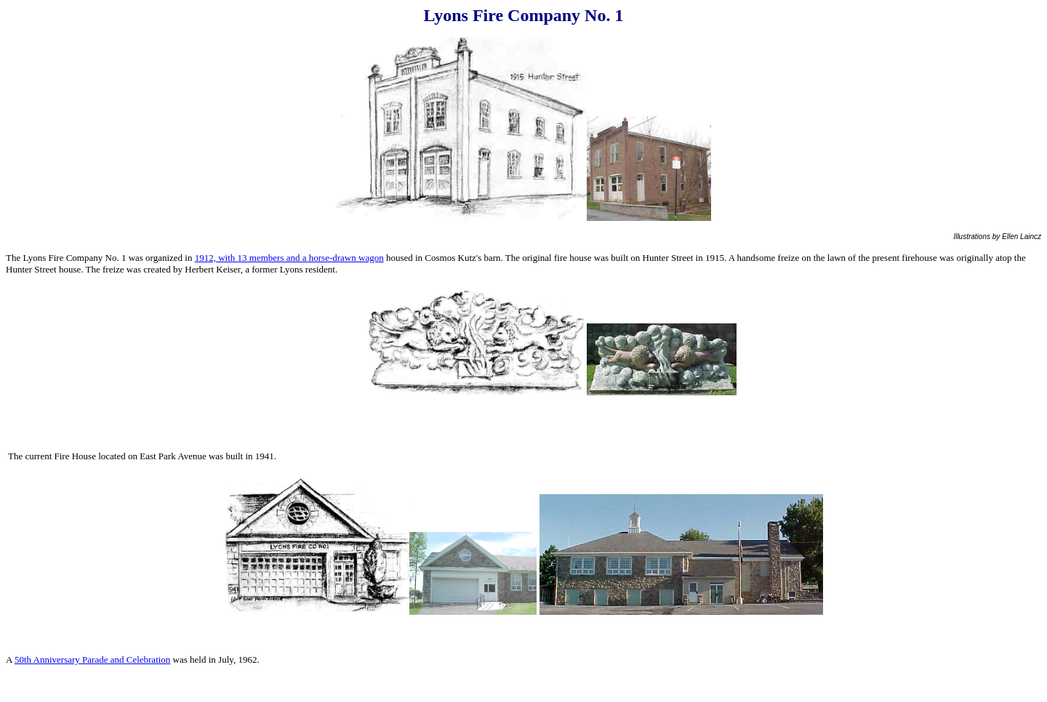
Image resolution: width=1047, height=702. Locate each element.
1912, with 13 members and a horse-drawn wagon (289, 257)
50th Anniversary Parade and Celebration (92, 659)
